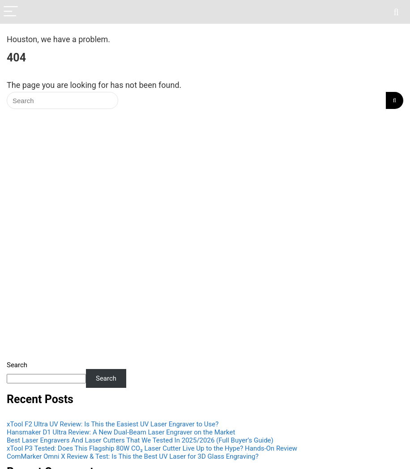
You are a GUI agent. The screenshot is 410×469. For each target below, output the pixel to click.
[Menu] (10, 12)
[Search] (396, 12)
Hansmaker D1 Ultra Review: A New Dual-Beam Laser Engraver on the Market (121, 432)
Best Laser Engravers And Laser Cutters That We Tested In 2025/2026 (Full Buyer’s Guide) (140, 440)
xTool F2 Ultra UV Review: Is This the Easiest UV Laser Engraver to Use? (112, 424)
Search (17, 365)
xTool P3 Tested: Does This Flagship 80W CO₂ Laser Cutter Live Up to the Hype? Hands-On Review (152, 448)
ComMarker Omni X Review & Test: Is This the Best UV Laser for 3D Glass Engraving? (133, 456)
